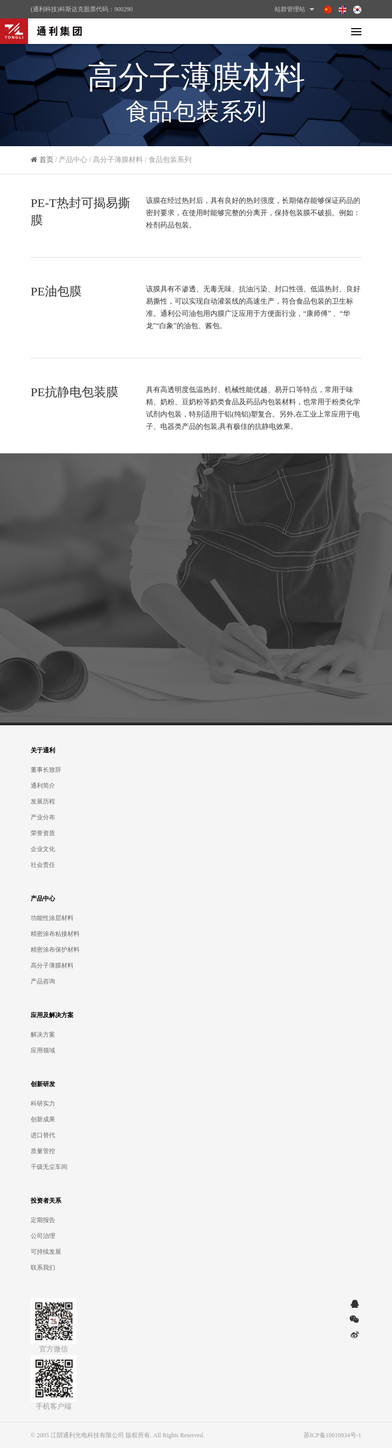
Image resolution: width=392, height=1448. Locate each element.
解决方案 (43, 1034)
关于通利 (43, 750)
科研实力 (43, 1103)
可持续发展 (46, 1251)
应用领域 (43, 1050)
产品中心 (43, 898)
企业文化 (43, 849)
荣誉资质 (43, 833)
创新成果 (43, 1119)
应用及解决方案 (52, 1015)
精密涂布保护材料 (55, 949)
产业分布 (43, 817)
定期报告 (43, 1220)
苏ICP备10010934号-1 (332, 1435)
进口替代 (43, 1135)
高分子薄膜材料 (52, 965)
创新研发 (43, 1084)
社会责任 (43, 864)
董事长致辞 (46, 769)
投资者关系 (46, 1200)
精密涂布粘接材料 (55, 933)
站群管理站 (296, 9)
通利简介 (43, 785)
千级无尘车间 (49, 1166)
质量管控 (43, 1151)
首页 (46, 164)
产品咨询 (43, 981)
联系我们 (43, 1267)
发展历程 (43, 801)
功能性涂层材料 (52, 918)
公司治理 (43, 1235)
